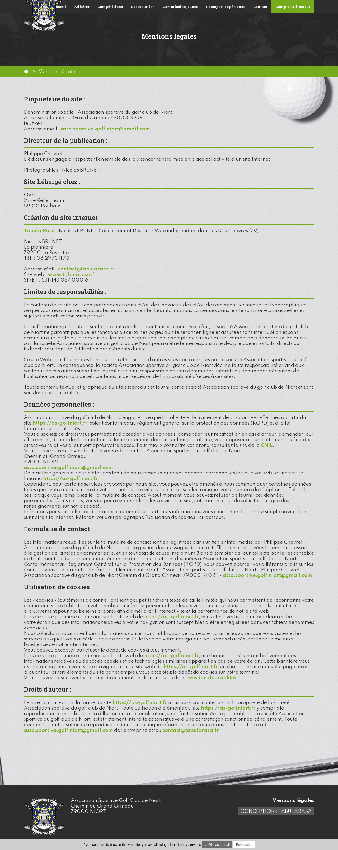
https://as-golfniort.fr (60, 423)
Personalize (244, 845)
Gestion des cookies (212, 677)
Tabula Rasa (39, 230)
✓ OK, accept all (217, 845)
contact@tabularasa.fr (86, 269)
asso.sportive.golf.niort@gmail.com (105, 128)
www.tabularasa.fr (72, 274)
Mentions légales (293, 800)
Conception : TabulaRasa (276, 811)
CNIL (267, 445)
